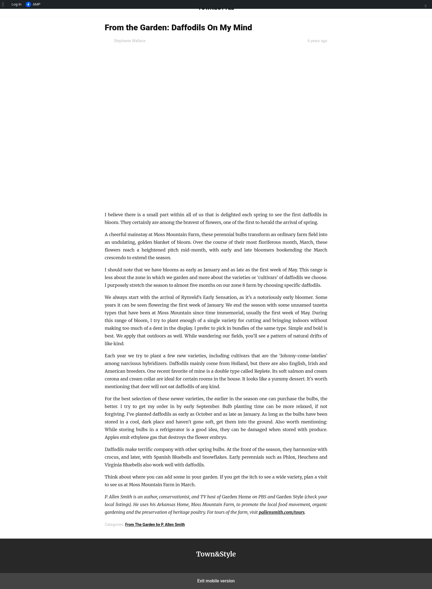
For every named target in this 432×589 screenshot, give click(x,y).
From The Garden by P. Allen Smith (155, 524)
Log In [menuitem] (16, 4)
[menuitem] (5, 4)
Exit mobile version (216, 580)
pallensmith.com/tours (282, 512)
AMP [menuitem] (33, 5)
